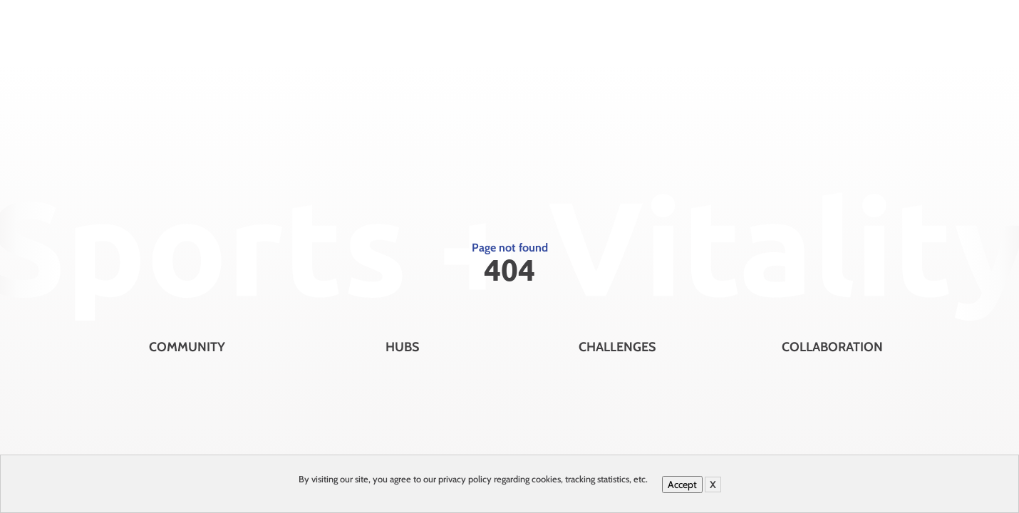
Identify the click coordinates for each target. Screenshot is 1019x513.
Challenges (617, 347)
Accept (682, 484)
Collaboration (832, 347)
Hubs (402, 347)
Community (187, 347)
